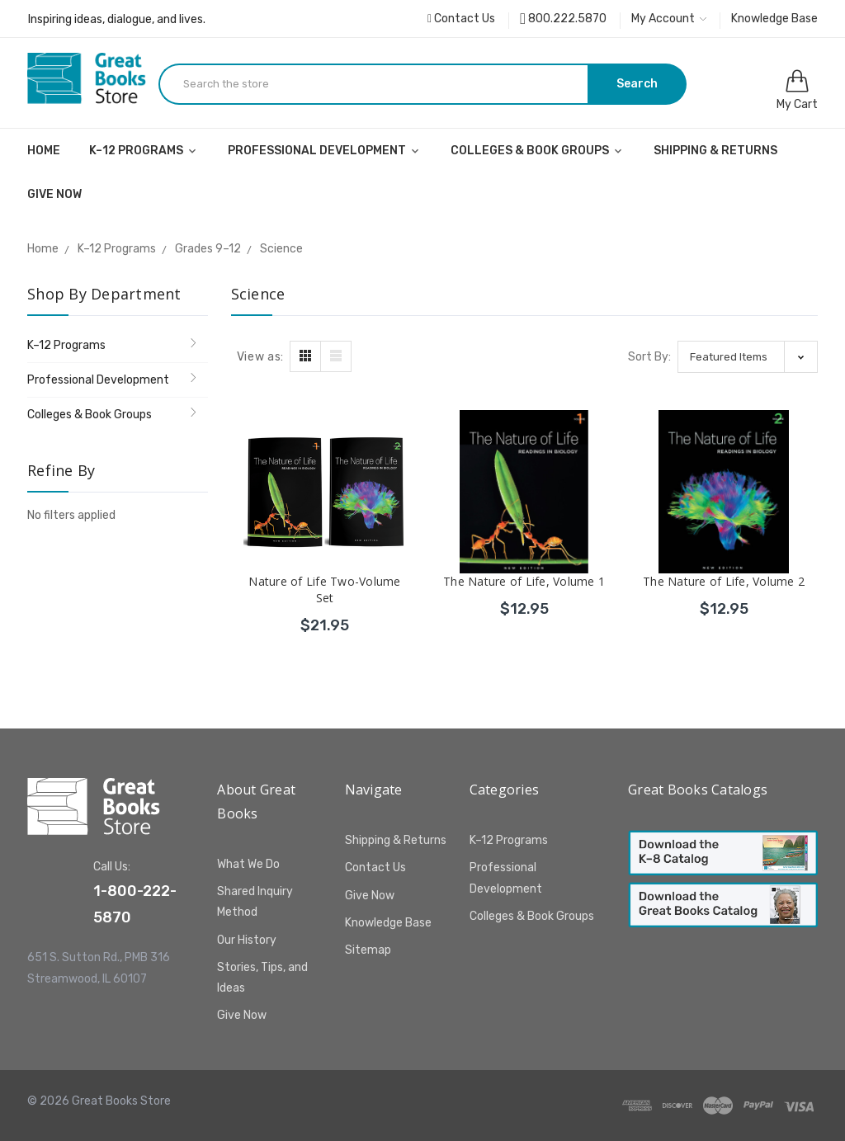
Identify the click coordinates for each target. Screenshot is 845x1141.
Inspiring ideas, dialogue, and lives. (116, 19)
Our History (246, 940)
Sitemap (368, 950)
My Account (668, 19)
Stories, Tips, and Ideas (262, 977)
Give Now (54, 194)
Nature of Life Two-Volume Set (324, 589)
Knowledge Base (774, 19)
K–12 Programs (144, 151)
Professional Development (325, 151)
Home (43, 151)
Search (637, 84)
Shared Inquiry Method (255, 901)
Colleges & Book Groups (538, 151)
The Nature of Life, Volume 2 (724, 581)
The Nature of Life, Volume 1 (524, 581)
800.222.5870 (563, 19)
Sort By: (649, 357)
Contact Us (461, 19)
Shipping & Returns (715, 151)
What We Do (248, 864)
